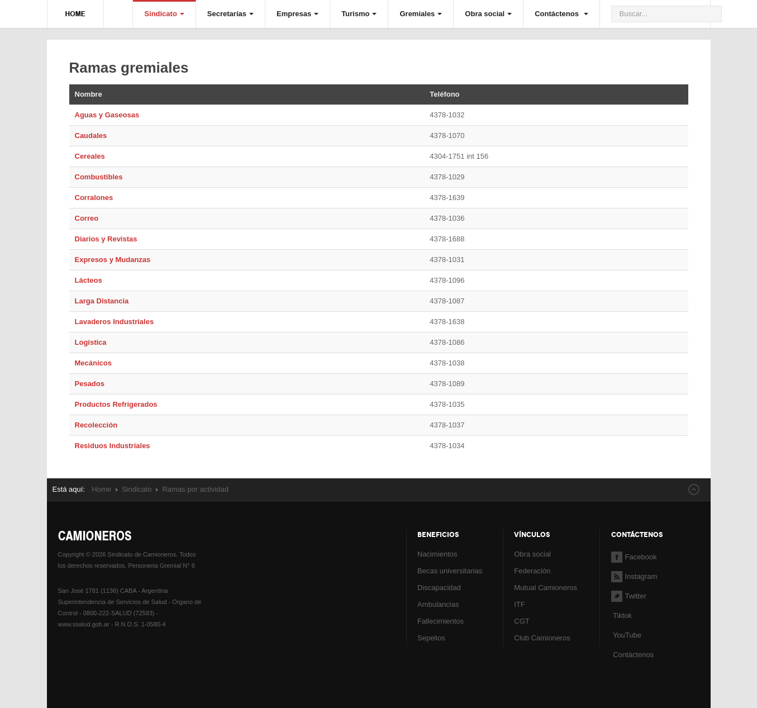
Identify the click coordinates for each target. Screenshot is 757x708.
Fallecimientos (440, 621)
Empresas (297, 13)
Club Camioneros (542, 638)
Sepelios (431, 638)
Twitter (628, 596)
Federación (532, 571)
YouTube (626, 635)
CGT (521, 621)
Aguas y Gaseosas (107, 115)
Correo (87, 218)
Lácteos (88, 280)
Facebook (634, 557)
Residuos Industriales (112, 445)
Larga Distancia (102, 301)
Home (101, 489)
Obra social (488, 13)
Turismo (359, 13)
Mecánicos (93, 363)
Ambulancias (438, 604)
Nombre (88, 94)
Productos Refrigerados (116, 404)
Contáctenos (561, 13)
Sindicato (164, 13)
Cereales (90, 156)
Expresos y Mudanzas (113, 259)
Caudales (91, 135)
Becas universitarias (449, 571)
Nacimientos (437, 554)
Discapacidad (439, 587)
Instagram (634, 576)
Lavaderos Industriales (114, 321)
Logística (91, 342)
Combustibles (99, 177)
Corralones (94, 197)
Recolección (96, 425)
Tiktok (622, 615)
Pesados (89, 383)
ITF (519, 604)
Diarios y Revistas (106, 239)
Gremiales (420, 13)
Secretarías (230, 13)
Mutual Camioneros (545, 587)
